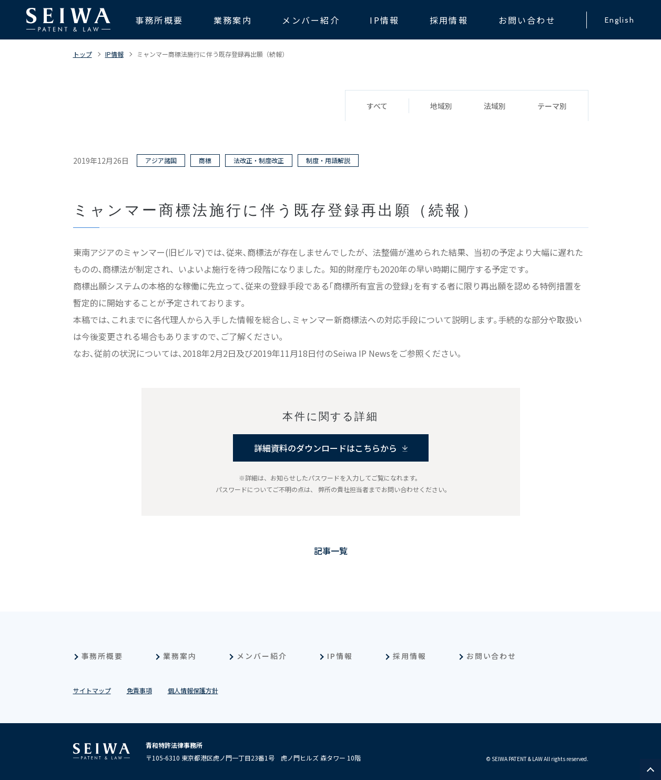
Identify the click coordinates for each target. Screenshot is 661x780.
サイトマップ (92, 690)
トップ (82, 53)
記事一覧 (331, 550)
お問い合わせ (491, 656)
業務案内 (180, 656)
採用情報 (409, 656)
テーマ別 (552, 106)
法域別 (495, 106)
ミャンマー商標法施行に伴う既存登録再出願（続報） (212, 53)
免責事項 (139, 690)
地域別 (441, 106)
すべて (377, 106)
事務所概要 (103, 656)
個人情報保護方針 (193, 690)
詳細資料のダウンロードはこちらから (325, 448)
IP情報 (114, 53)
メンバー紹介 (262, 656)
